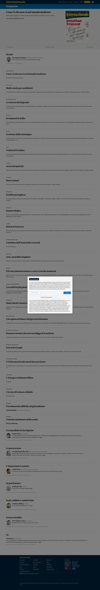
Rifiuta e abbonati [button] (35, 292)
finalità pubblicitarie (43, 308)
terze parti (55, 304)
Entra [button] (56, 297)
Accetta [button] (67, 292)
